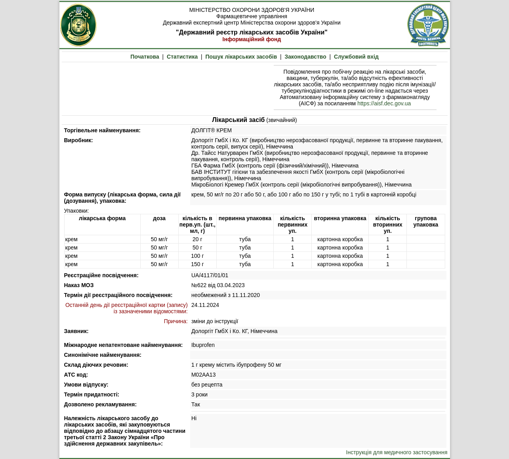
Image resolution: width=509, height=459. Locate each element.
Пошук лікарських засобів (241, 56)
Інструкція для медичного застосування (397, 452)
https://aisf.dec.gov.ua (384, 103)
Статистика (182, 56)
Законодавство (305, 56)
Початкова (144, 56)
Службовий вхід (356, 56)
